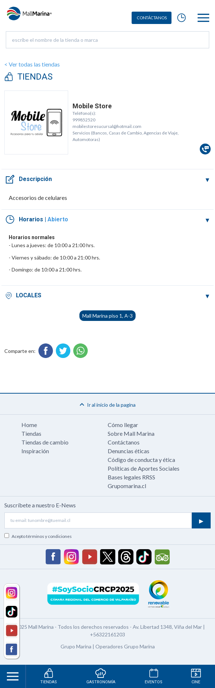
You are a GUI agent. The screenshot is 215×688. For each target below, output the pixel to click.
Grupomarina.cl (127, 485)
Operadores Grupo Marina (125, 646)
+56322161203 (107, 634)
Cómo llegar (123, 424)
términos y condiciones (49, 536)
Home (29, 424)
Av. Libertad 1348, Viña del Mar (167, 627)
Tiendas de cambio (45, 442)
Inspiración (35, 450)
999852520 (84, 119)
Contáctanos (124, 442)
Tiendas (31, 433)
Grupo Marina (76, 646)
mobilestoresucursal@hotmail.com (107, 126)
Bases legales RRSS (131, 477)
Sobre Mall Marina (131, 433)
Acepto (42, 536)
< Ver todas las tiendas (32, 64)
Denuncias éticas (128, 450)
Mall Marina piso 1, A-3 (107, 316)
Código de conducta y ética (141, 459)
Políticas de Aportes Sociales (143, 468)
